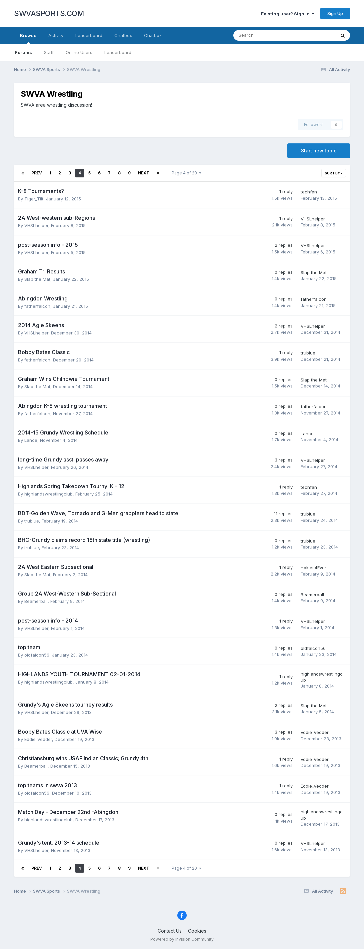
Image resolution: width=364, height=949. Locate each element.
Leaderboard (117, 52)
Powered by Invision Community (182, 939)
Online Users (79, 52)
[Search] (266, 35)
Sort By (334, 173)
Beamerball (36, 601)
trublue (308, 352)
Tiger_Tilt (33, 198)
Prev (36, 172)
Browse (28, 38)
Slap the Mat (37, 279)
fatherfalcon (37, 306)
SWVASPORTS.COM (49, 13)
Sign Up (335, 13)
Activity (55, 35)
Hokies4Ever (313, 567)
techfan (309, 191)
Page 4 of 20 (186, 172)
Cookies (197, 931)
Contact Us (170, 931)
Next (143, 172)
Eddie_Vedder (38, 739)
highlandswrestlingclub (48, 494)
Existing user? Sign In (287, 13)
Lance (30, 440)
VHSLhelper (36, 225)
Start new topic (318, 150)
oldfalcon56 (36, 655)
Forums (23, 52)
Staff (49, 52)
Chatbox (123, 35)
